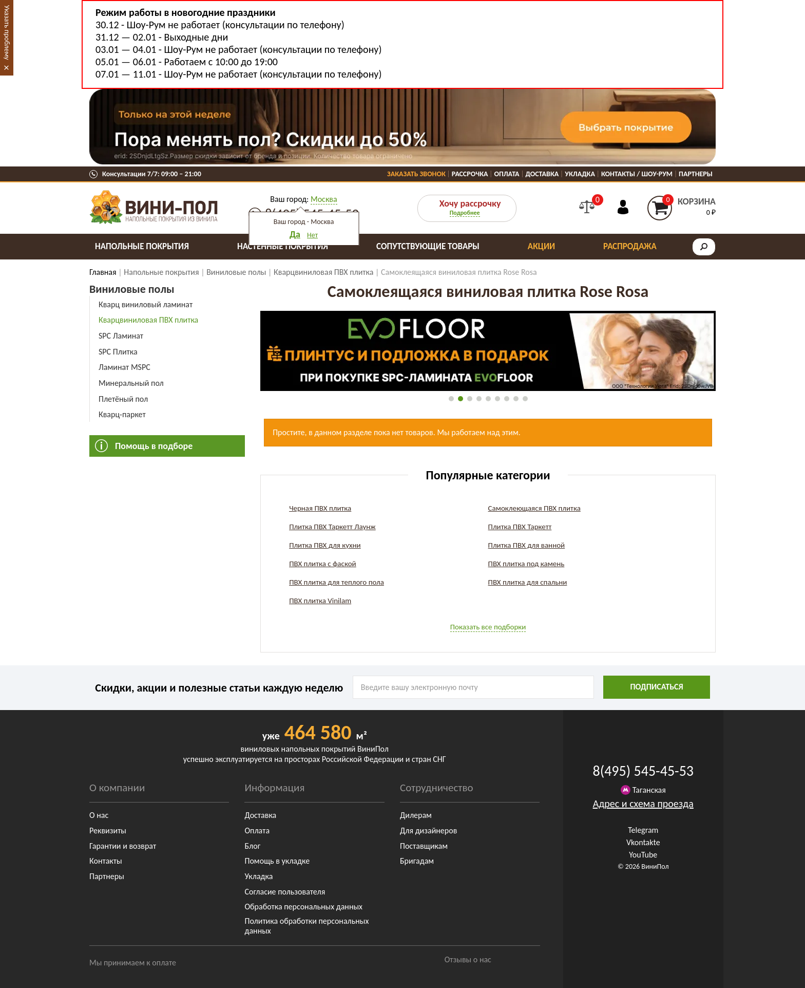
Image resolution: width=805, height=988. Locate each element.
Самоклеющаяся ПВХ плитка (534, 508)
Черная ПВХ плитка (320, 508)
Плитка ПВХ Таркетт (520, 526)
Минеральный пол (131, 383)
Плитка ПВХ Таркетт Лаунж (332, 526)
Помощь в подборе (154, 446)
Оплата (507, 174)
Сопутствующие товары (428, 246)
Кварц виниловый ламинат (146, 304)
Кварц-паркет (122, 414)
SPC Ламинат (121, 336)
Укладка (580, 174)
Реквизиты (107, 830)
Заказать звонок (416, 174)
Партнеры (696, 174)
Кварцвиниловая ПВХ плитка (148, 320)
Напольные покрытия (142, 246)
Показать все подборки (488, 626)
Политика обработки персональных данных (306, 926)
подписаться (656, 687)
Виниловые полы (132, 289)
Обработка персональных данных (303, 906)
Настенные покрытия (282, 246)
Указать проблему (7, 32)
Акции (541, 246)
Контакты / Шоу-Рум (637, 174)
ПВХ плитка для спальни (527, 582)
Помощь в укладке (277, 861)
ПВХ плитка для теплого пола (336, 582)
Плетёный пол (123, 399)
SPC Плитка (118, 352)
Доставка (542, 174)
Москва (324, 199)
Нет (312, 235)
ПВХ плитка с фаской (322, 563)
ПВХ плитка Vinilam (320, 600)
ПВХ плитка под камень (526, 563)
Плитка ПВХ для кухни (325, 545)
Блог (252, 846)
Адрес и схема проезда (643, 803)
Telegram (643, 830)
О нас (98, 815)
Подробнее (465, 212)
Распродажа (630, 246)
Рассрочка (470, 174)
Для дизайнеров (428, 830)
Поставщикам (424, 846)
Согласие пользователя (284, 892)
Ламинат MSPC (124, 367)
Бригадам (417, 861)
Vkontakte (643, 842)
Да (295, 234)
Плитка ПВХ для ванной (526, 545)
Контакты (105, 861)
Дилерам (416, 815)
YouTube (643, 855)
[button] (451, 398)
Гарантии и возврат (122, 846)
